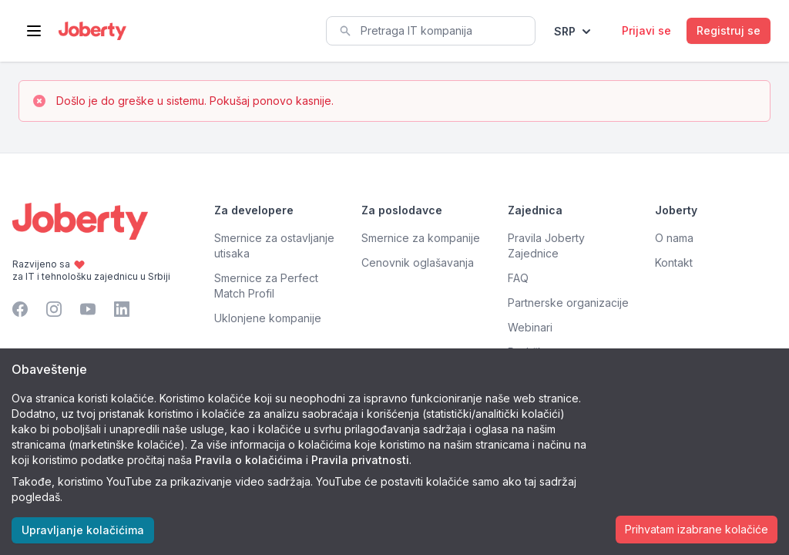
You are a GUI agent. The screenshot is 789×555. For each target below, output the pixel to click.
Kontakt (674, 262)
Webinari (530, 327)
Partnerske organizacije (568, 302)
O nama (674, 237)
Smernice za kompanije (420, 237)
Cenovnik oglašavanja (417, 262)
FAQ (518, 277)
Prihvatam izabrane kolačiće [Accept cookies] (696, 529)
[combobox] (431, 31)
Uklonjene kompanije (267, 318)
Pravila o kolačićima (249, 459)
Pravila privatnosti (360, 459)
